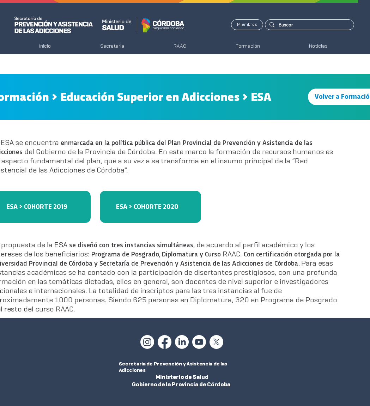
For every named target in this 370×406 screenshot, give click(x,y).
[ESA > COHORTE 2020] (150, 207)
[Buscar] (309, 25)
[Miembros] (247, 24)
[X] (216, 342)
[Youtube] (199, 342)
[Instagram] (147, 342)
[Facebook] (164, 342)
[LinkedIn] (182, 342)
